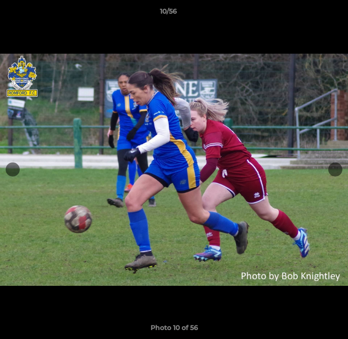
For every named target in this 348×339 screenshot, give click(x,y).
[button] (314, 13)
